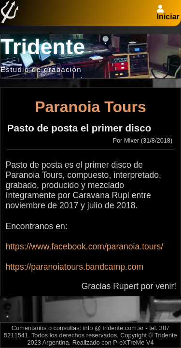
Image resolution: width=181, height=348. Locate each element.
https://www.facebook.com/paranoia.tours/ (85, 246)
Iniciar (168, 17)
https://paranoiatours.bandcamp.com (75, 267)
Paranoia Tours (90, 107)
